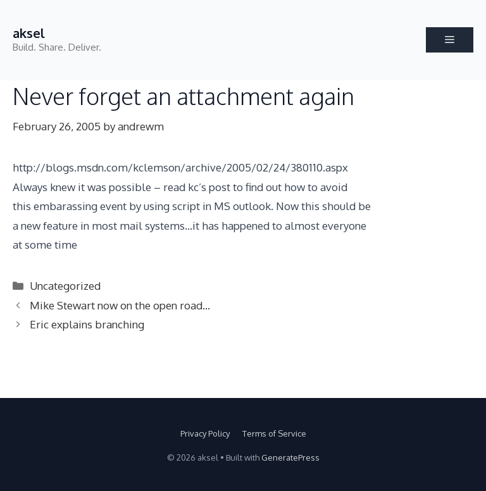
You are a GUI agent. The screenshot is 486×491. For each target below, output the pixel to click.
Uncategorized (65, 285)
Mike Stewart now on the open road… (120, 305)
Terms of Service (274, 433)
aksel (29, 33)
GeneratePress (290, 457)
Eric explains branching (87, 324)
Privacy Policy (205, 433)
